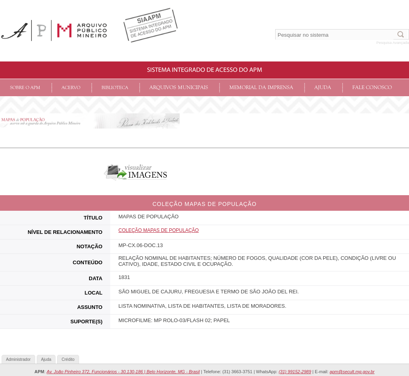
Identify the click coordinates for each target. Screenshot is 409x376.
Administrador (18, 359)
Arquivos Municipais (178, 87)
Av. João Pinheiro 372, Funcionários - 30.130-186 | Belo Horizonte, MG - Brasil (123, 371)
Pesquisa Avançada (392, 43)
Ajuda (322, 87)
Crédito (68, 359)
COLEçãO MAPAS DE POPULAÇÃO (158, 230)
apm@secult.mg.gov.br (352, 371)
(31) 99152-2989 (295, 371)
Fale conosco (372, 87)
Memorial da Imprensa (261, 87)
